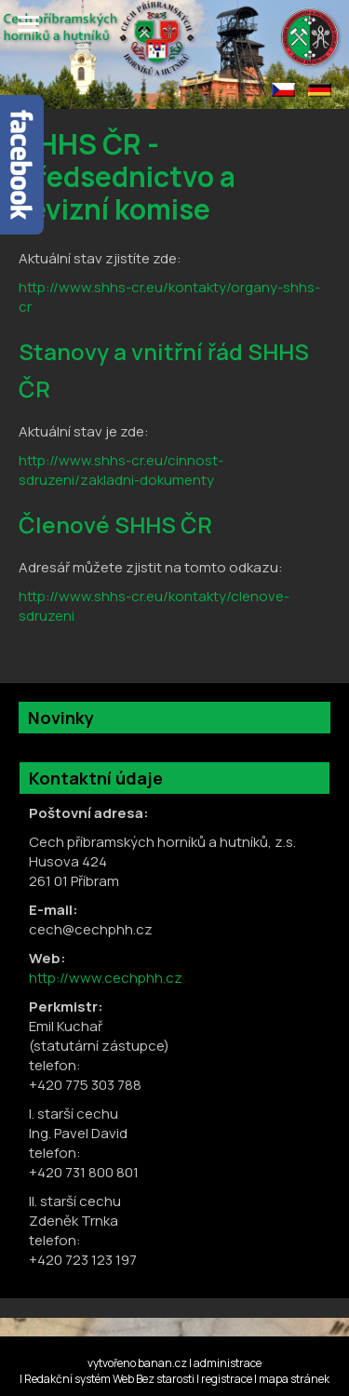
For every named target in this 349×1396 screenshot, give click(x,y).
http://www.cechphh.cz (105, 977)
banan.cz (162, 1363)
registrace (226, 1379)
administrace (228, 1363)
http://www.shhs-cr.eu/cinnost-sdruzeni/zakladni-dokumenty (121, 470)
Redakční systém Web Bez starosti (109, 1379)
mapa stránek (294, 1379)
